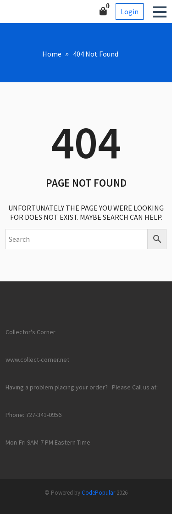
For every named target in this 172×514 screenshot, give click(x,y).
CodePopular (98, 493)
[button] (159, 11)
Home (51, 53)
